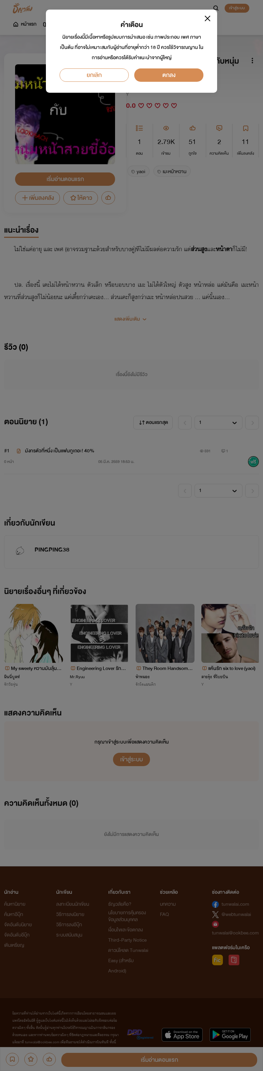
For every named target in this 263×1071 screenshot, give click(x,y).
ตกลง (169, 75)
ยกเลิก (94, 75)
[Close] (207, 18)
